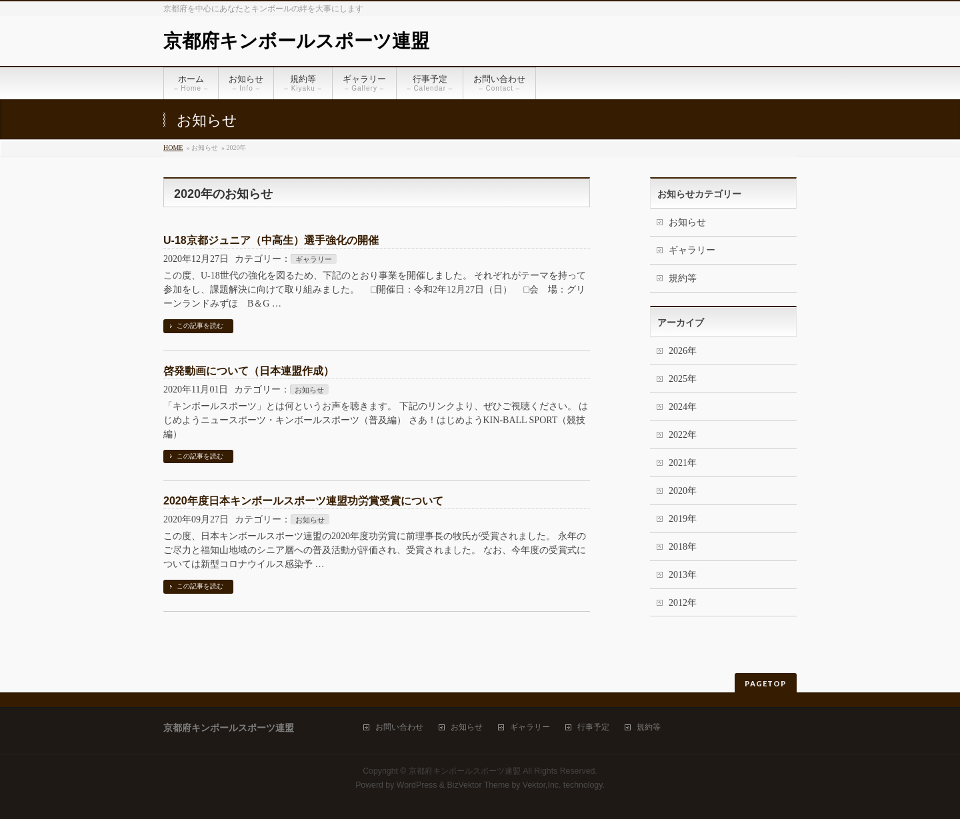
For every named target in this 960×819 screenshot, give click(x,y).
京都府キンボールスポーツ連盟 (296, 41)
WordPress (417, 785)
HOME (173, 147)
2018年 (683, 547)
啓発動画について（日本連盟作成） (248, 371)
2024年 (683, 407)
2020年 (683, 491)
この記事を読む (200, 325)
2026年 (683, 351)
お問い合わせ (399, 727)
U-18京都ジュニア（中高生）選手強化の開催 (271, 240)
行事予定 (593, 727)
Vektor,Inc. (542, 785)
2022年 (683, 435)
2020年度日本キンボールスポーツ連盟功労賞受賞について (303, 500)
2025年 (683, 379)
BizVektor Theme (478, 785)
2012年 (683, 603)
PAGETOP (766, 683)
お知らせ (309, 390)
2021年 (683, 463)
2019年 (683, 519)
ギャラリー (313, 259)
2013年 (683, 575)
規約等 (683, 278)
